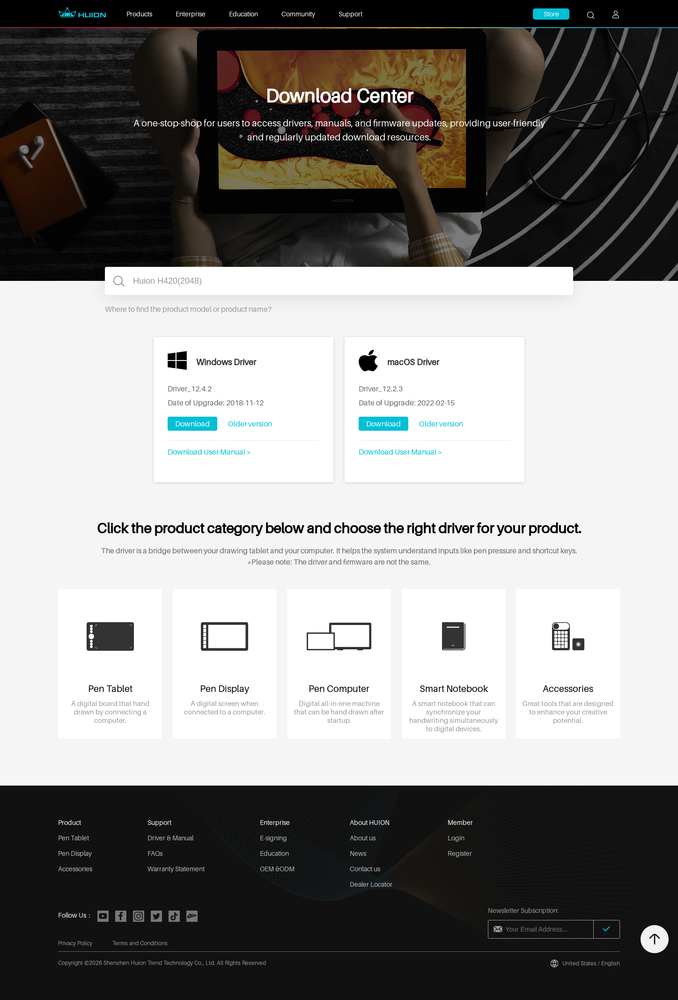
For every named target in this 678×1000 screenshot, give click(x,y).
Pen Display (75, 853)
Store (551, 14)
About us (363, 838)
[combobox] (339, 281)
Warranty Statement (176, 869)
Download (192, 423)
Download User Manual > (209, 451)
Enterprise (191, 14)
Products (139, 14)
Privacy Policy (75, 943)
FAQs (154, 853)
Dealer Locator (371, 884)
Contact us (365, 869)
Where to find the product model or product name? (188, 309)
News (358, 853)
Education (243, 14)
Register (460, 853)
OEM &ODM (277, 869)
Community (298, 14)
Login (456, 838)
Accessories (75, 869)
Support (350, 14)
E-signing (273, 838)
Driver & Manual (170, 838)
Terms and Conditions (140, 943)
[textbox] (339, 281)
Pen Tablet (73, 838)
